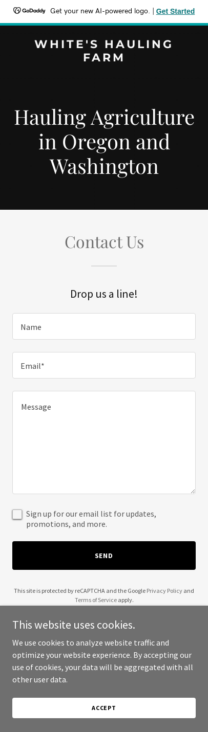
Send (104, 555)
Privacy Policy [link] (164, 590)
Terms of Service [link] (96, 600)
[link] (104, 58)
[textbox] (104, 326)
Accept (104, 708)
